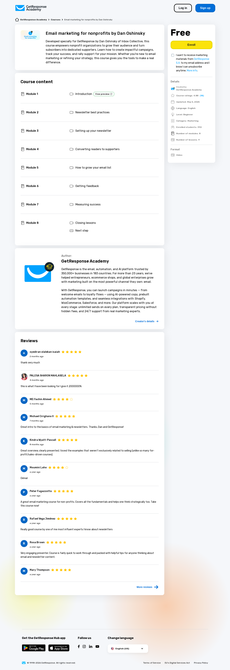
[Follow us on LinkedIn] (91, 646)
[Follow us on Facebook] (79, 647)
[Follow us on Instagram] (84, 647)
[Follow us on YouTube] (97, 647)
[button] (128, 648)
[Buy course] (191, 45)
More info (192, 70)
